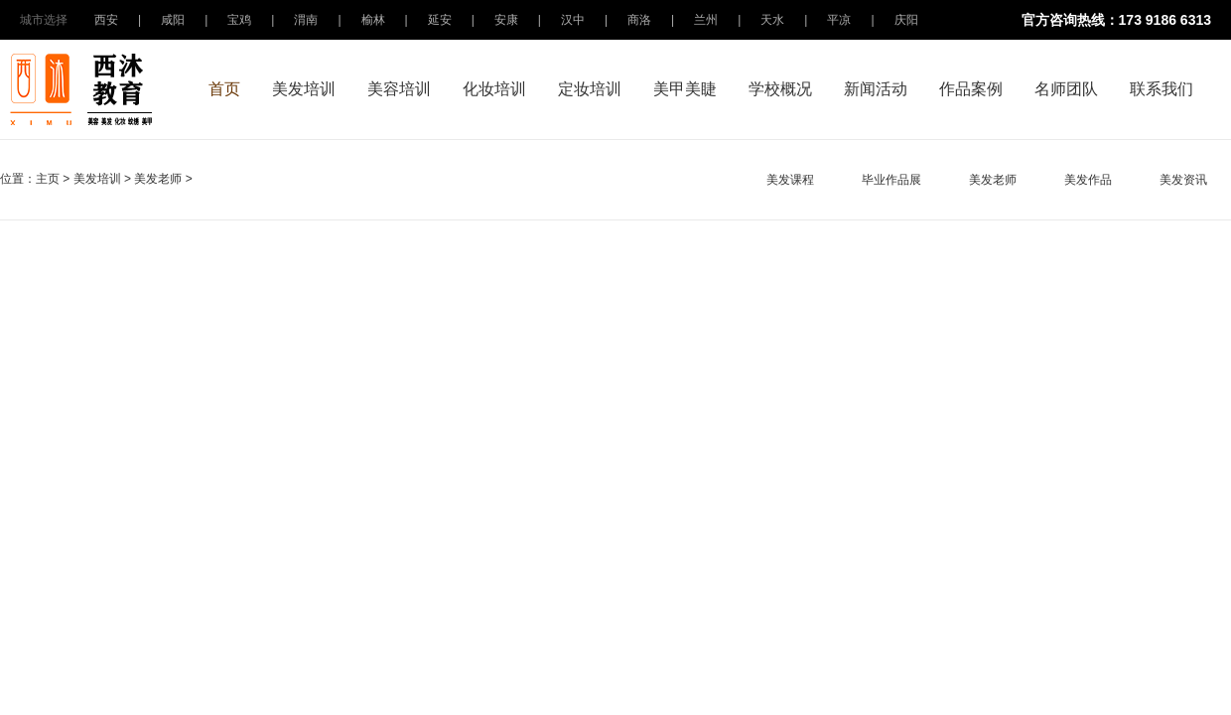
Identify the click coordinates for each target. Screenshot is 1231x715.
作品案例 (971, 88)
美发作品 (1088, 180)
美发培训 (304, 88)
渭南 (306, 20)
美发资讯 (1183, 180)
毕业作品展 (891, 180)
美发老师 (158, 179)
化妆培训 (494, 88)
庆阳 (906, 20)
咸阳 (173, 20)
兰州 (706, 20)
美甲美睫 (685, 88)
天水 (772, 20)
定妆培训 (589, 88)
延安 (440, 20)
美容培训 (399, 88)
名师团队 (1066, 88)
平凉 (839, 20)
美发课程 (790, 180)
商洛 (639, 20)
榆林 (373, 20)
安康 (506, 20)
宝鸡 (239, 20)
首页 (224, 88)
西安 (106, 20)
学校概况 (780, 88)
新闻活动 (875, 88)
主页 (48, 179)
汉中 (573, 20)
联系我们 (1161, 88)
